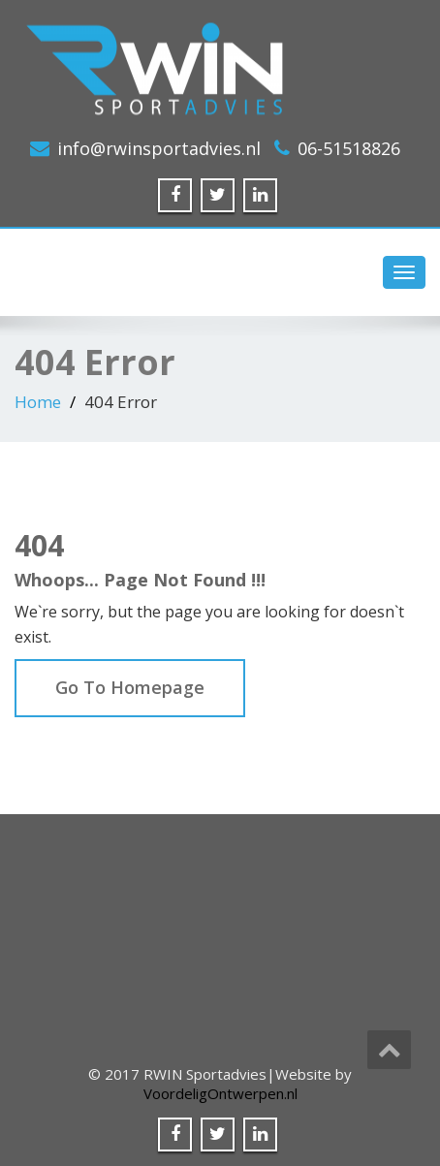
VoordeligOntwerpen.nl (220, 1093)
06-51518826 (349, 148)
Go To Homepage (129, 687)
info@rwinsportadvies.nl (159, 148)
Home (38, 402)
